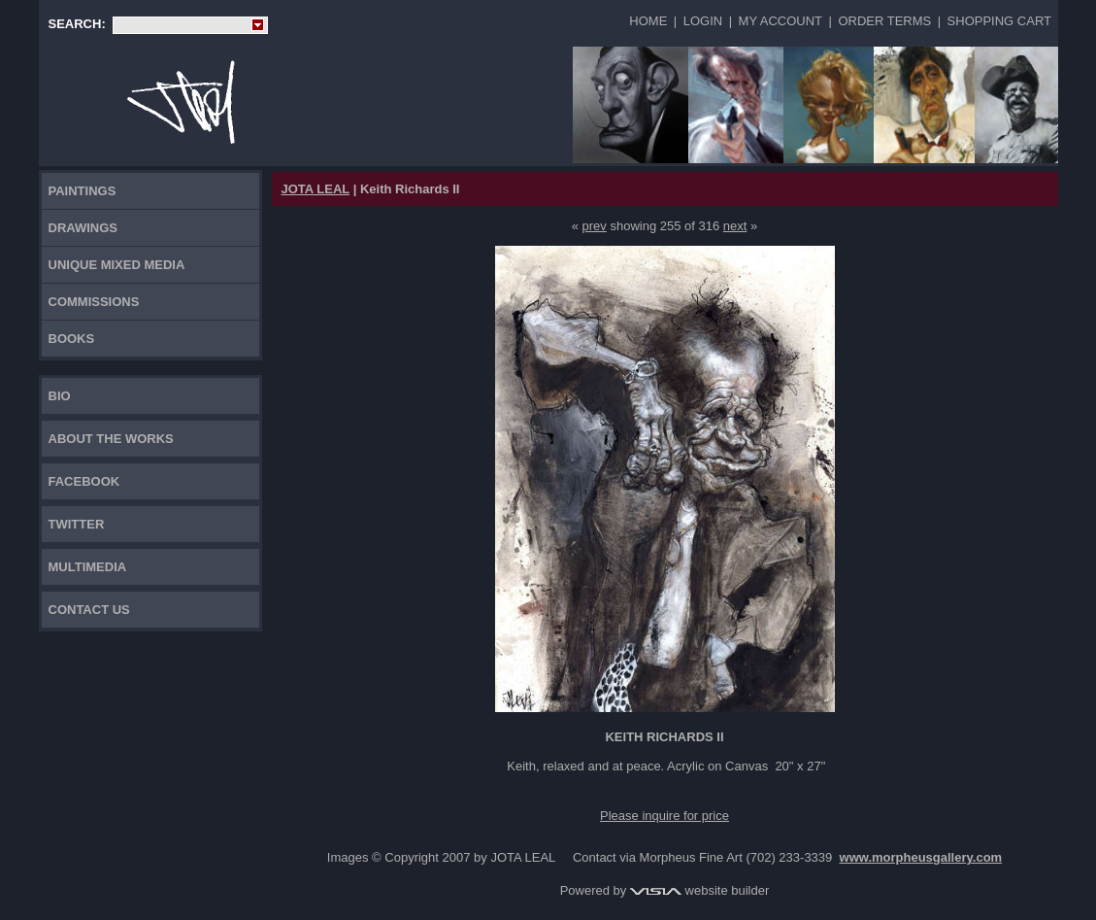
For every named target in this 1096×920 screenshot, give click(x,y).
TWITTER (77, 524)
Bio (60, 396)
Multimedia (88, 567)
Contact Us (89, 609)
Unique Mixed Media (117, 264)
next (735, 226)
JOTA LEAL (316, 189)
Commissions (94, 301)
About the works (111, 438)
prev (594, 226)
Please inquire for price (664, 815)
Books (72, 338)
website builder (699, 890)
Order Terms (884, 21)
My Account (780, 21)
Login (702, 21)
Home (648, 21)
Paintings (82, 191)
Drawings (83, 228)
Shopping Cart (999, 21)
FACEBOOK (84, 481)
